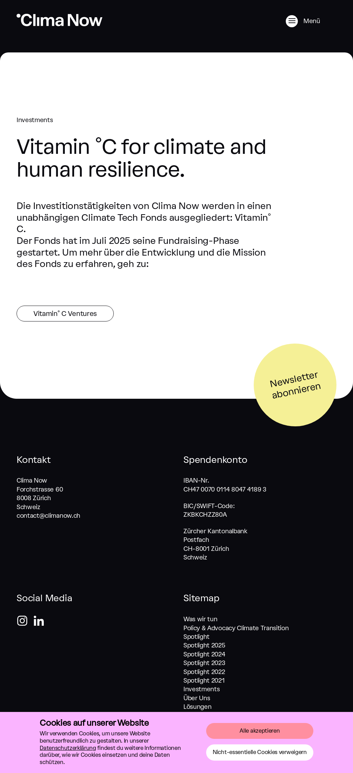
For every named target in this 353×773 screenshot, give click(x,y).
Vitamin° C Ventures (65, 313)
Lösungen (197, 707)
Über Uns (196, 698)
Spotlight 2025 (204, 645)
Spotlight (196, 637)
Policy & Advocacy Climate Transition (236, 628)
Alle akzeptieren (260, 730)
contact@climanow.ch (48, 515)
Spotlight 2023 (204, 663)
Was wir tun (200, 619)
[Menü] (311, 21)
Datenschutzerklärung (68, 748)
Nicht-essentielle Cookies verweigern (259, 752)
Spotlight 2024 (204, 654)
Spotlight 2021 (204, 680)
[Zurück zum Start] (59, 24)
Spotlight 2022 (204, 672)
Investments (201, 689)
